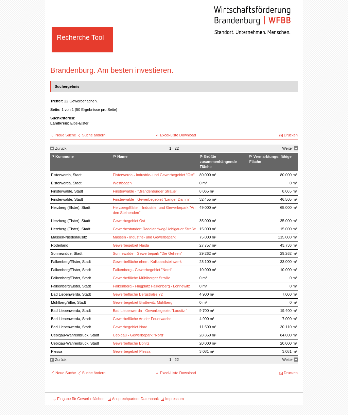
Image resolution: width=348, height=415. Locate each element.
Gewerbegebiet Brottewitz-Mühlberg (142, 302)
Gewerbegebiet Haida (131, 245)
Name (122, 156)
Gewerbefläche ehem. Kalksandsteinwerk (147, 262)
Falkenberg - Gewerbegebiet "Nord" (142, 270)
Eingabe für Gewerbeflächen (80, 399)
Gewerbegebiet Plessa (132, 351)
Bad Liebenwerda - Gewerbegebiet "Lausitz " (150, 311)
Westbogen (122, 183)
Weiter (287, 148)
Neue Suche (66, 135)
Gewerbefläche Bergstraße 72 (138, 294)
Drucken (291, 135)
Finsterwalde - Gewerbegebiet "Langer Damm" (151, 199)
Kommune (64, 156)
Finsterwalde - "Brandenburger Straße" (145, 191)
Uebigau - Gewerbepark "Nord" (138, 335)
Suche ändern (94, 135)
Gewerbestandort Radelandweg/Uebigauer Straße (154, 229)
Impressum (174, 399)
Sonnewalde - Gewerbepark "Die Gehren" (147, 253)
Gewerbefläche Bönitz (131, 343)
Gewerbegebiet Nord (130, 327)
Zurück (61, 148)
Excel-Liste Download (178, 135)
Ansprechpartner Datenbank (135, 399)
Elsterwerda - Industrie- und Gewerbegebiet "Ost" (154, 175)
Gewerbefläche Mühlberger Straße (141, 278)
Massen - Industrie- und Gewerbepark (144, 237)
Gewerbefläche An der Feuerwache (142, 319)
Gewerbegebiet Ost (129, 221)
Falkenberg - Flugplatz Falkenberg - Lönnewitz (151, 286)
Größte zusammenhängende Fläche (218, 161)
